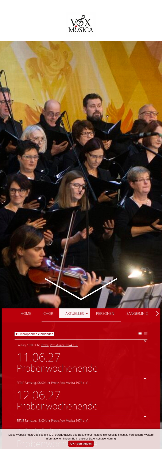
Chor (48, 272)
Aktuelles (76, 272)
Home (26, 272)
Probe (45, 304)
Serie (20, 342)
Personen (105, 272)
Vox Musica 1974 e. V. (64, 304)
